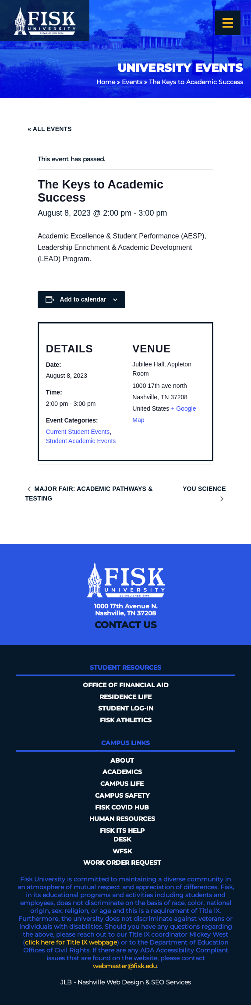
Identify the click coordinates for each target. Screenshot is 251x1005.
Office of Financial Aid (126, 685)
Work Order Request (122, 863)
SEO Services (171, 982)
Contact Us (125, 624)
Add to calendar (83, 299)
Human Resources (122, 819)
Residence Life (125, 697)
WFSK (122, 851)
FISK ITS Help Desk (122, 835)
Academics (122, 772)
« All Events (50, 128)
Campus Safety (122, 795)
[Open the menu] (227, 23)
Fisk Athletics (126, 720)
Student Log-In (125, 708)
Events (132, 82)
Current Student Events (78, 431)
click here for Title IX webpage (71, 942)
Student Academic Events (81, 440)
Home (105, 82)
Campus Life (122, 784)
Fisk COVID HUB (122, 807)
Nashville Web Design (111, 982)
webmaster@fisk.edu (125, 966)
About (122, 760)
